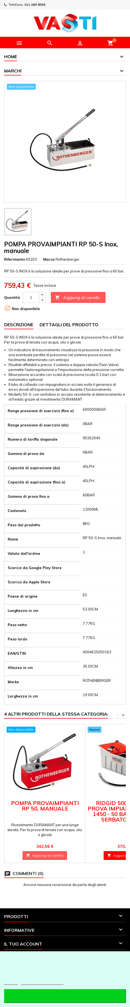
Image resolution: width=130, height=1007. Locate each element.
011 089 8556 (34, 4)
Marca (49, 259)
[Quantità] (31, 297)
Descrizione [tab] (18, 324)
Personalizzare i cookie (42, 982)
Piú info (11, 982)
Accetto (64, 996)
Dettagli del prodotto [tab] (69, 324)
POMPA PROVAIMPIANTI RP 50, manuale (45, 806)
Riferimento (14, 259)
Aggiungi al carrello (77, 297)
